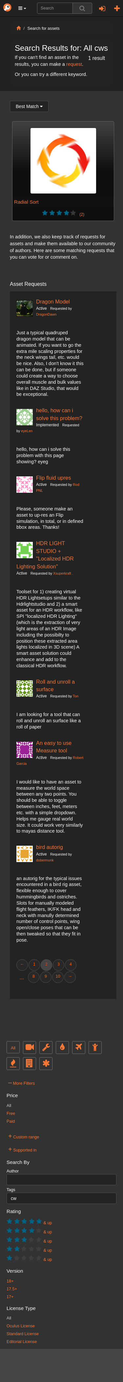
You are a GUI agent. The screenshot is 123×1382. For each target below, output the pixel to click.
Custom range (23, 1136)
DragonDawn (46, 314)
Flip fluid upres (53, 478)
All (13, 1048)
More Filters (21, 1082)
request (74, 64)
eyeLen (26, 431)
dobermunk (45, 860)
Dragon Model (53, 301)
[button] (22, 8)
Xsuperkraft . (63, 573)
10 (57, 976)
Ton (75, 696)
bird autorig (49, 847)
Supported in (22, 1149)
